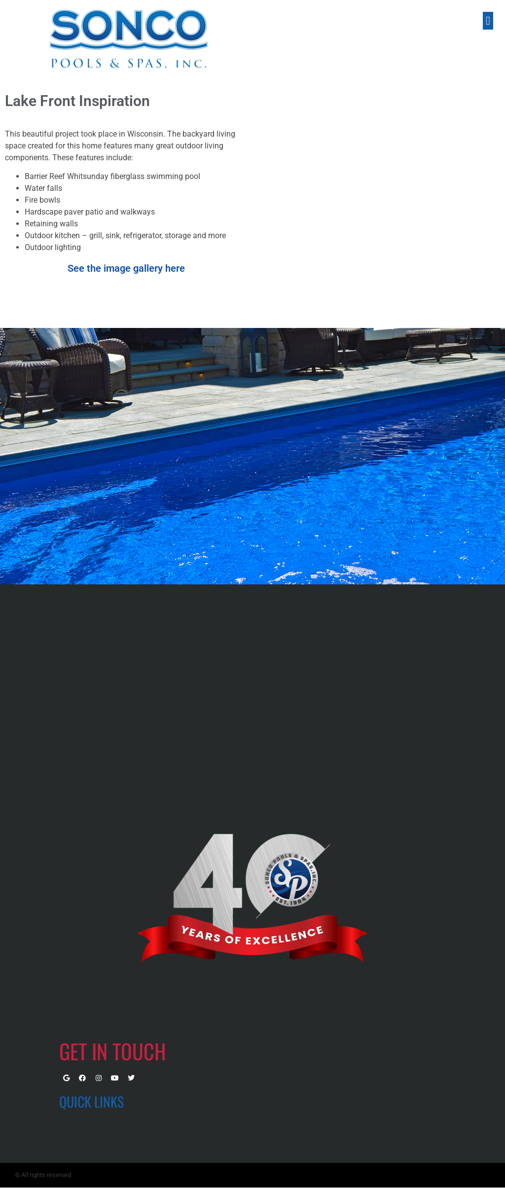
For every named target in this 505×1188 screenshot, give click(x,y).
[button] (488, 21)
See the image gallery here (126, 268)
